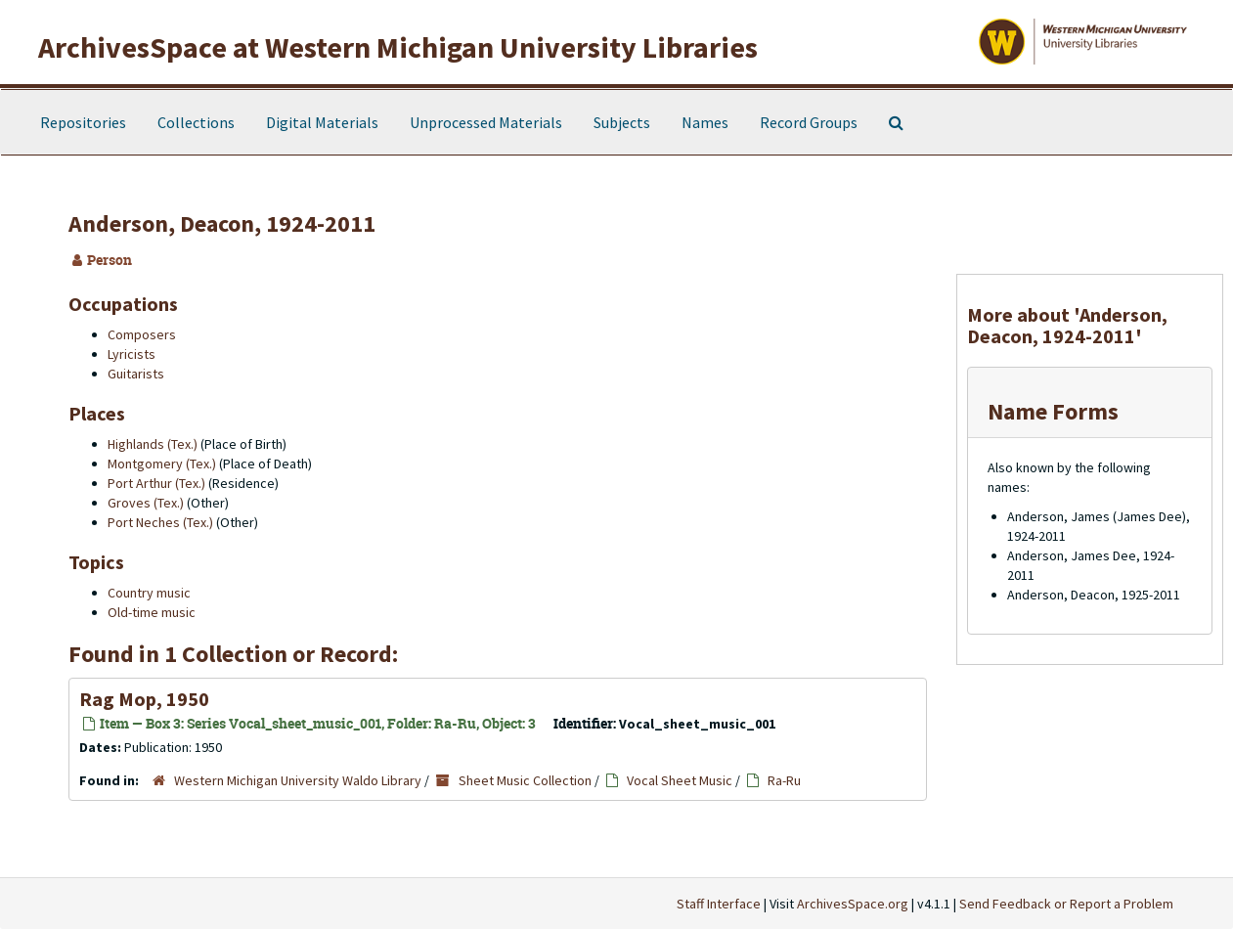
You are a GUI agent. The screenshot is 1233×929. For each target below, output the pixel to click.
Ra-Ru (784, 780)
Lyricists (131, 354)
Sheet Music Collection (525, 780)
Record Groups (809, 122)
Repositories (83, 122)
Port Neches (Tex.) (160, 522)
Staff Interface (719, 903)
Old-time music (152, 612)
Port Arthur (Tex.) (156, 483)
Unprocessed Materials (486, 122)
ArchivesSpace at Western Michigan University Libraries (398, 47)
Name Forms (1053, 411)
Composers (142, 334)
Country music (149, 592)
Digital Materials (322, 122)
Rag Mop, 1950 (144, 698)
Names (705, 122)
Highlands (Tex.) (153, 444)
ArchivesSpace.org (852, 903)
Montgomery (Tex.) (162, 463)
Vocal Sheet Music (679, 780)
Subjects (622, 122)
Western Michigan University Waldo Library (297, 780)
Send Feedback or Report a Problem (1066, 903)
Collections (196, 122)
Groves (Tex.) (146, 502)
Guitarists (136, 373)
